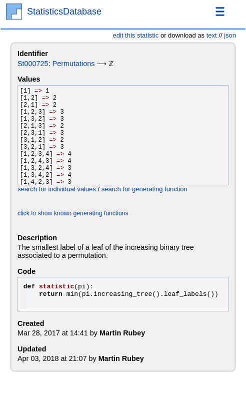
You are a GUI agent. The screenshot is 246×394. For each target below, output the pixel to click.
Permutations (73, 64)
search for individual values (57, 189)
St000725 (33, 64)
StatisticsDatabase (64, 11)
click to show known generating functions (73, 213)
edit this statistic (136, 35)
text (211, 35)
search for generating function (145, 189)
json (230, 35)
